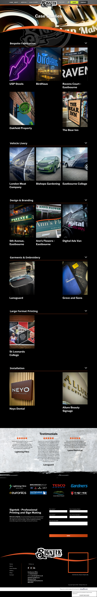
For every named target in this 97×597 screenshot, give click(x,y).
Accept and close (84, 595)
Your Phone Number (75, 514)
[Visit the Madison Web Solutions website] (74, 589)
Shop (74, 2)
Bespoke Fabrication (48, 43)
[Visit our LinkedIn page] (34, 568)
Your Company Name (75, 509)
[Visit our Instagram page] (31, 568)
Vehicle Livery (48, 143)
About (17, 2)
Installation (48, 368)
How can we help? (53, 520)
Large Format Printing (48, 311)
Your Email (52, 514)
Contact (83, 2)
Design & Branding (48, 200)
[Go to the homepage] (48, 4)
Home (11, 2)
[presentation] (59, 529)
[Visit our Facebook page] (29, 568)
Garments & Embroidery (48, 257)
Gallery (62, 2)
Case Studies (33, 2)
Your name (52, 509)
